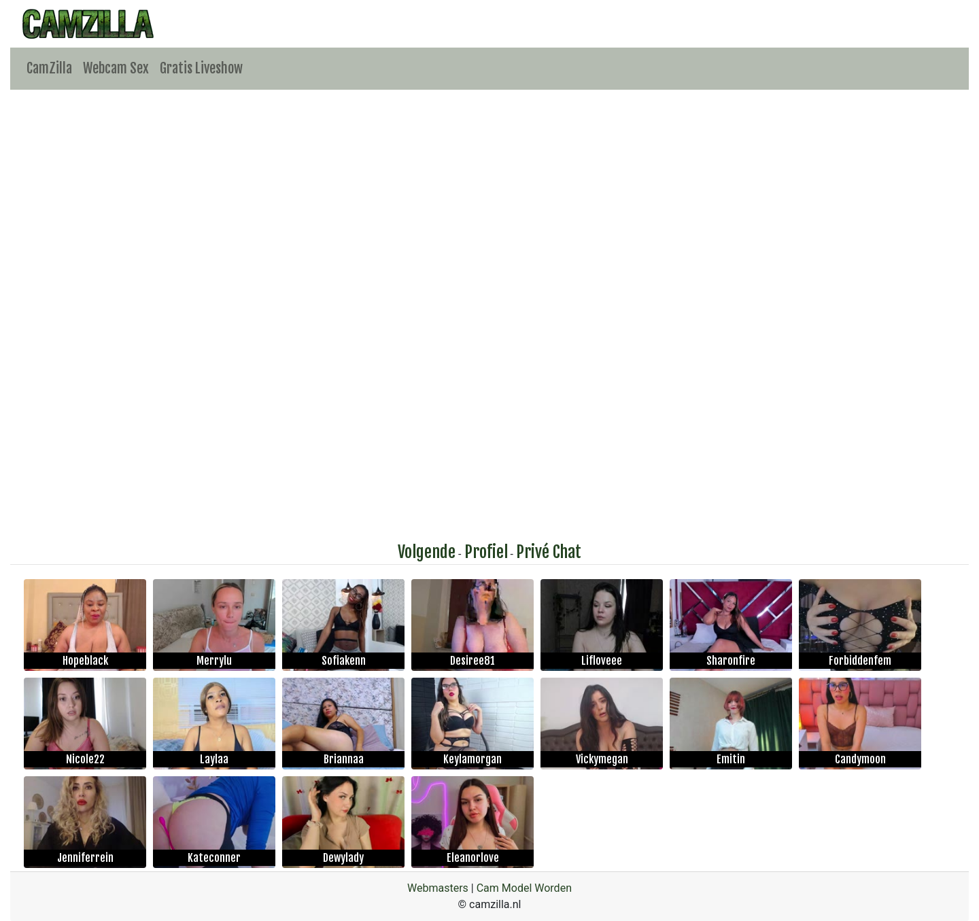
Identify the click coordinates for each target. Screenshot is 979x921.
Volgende (427, 552)
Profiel (486, 552)
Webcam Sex (116, 68)
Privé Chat (548, 552)
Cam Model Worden (524, 888)
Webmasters (437, 888)
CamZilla (49, 68)
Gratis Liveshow (201, 68)
